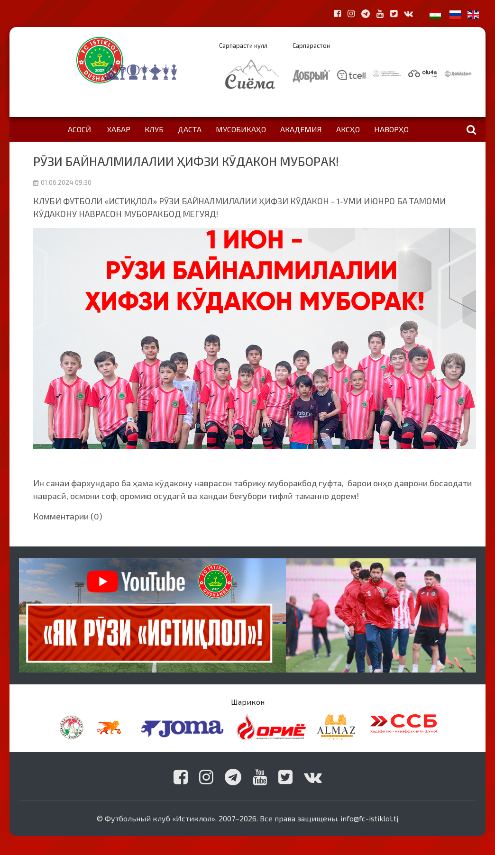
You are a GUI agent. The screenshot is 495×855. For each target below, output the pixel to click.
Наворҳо (391, 129)
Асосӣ (79, 129)
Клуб (154, 129)
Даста (190, 129)
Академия (301, 129)
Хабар (118, 129)
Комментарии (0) (67, 516)
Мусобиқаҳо (241, 129)
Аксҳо (348, 129)
